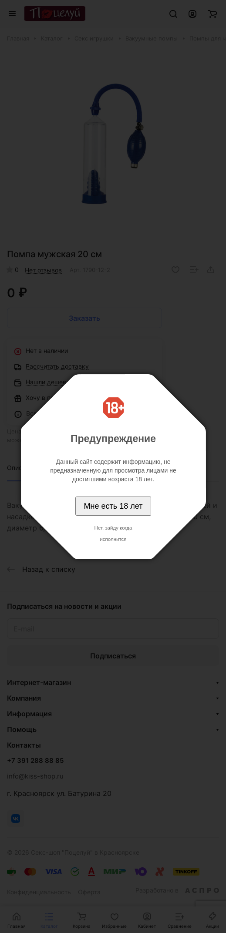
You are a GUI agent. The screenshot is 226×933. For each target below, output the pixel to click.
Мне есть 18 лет (113, 506)
